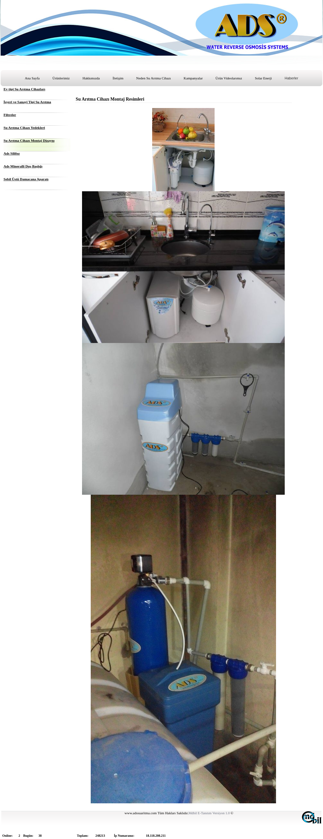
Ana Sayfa (32, 78)
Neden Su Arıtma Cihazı (153, 78)
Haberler (291, 78)
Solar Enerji (263, 78)
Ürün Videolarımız (229, 78)
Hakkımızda (91, 78)
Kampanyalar (193, 78)
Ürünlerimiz (61, 78)
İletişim (118, 78)
